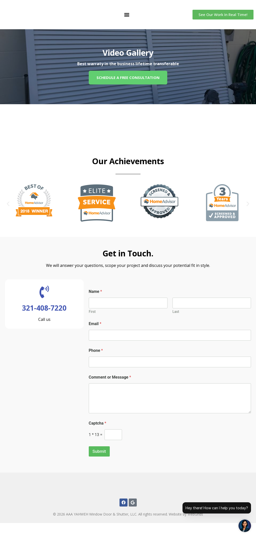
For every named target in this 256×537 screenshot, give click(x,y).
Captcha (97, 423)
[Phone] (170, 362)
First (92, 312)
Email (95, 323)
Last (175, 312)
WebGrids (195, 528)
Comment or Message (110, 377)
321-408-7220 (44, 308)
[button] (126, 14)
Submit (99, 451)
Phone (96, 350)
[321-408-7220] (44, 292)
